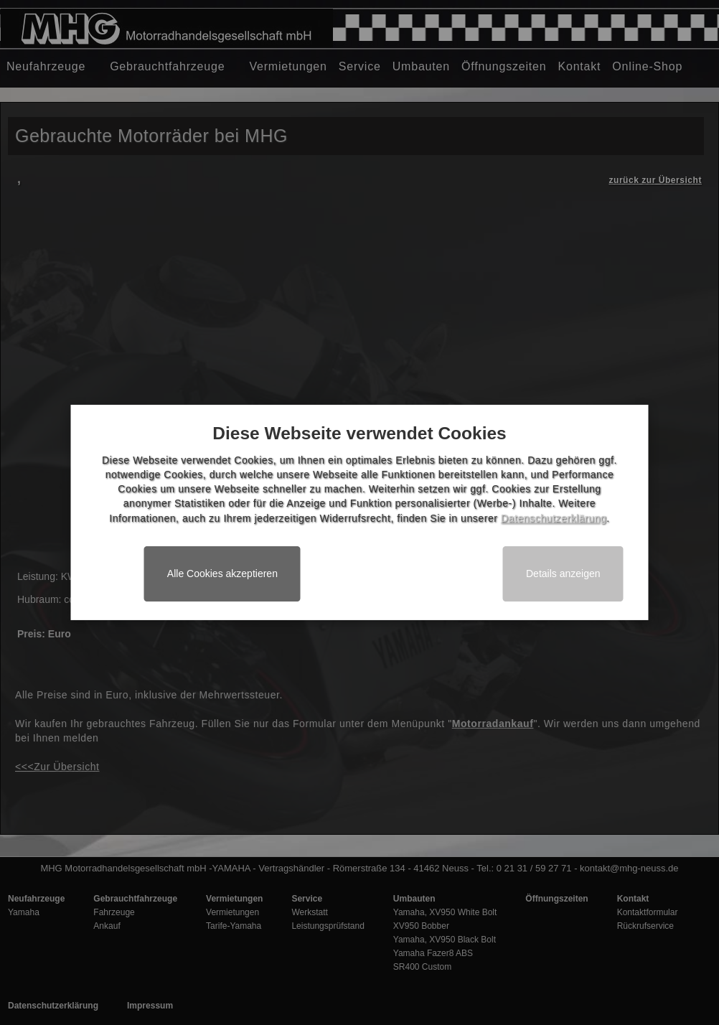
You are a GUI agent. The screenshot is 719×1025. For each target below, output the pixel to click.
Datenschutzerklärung (553, 518)
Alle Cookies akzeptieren (222, 573)
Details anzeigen (563, 573)
